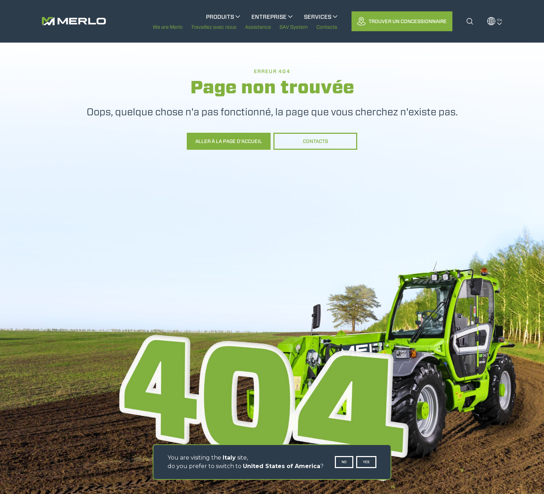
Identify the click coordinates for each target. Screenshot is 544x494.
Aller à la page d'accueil (228, 141)
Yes (366, 462)
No (344, 462)
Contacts (315, 141)
